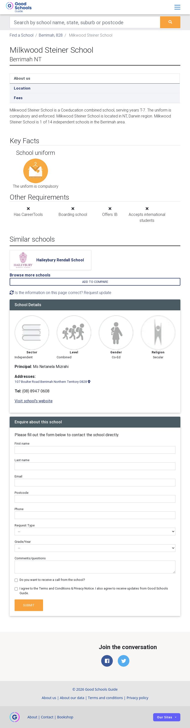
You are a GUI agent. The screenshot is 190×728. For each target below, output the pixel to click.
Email (18, 476)
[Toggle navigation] (177, 7)
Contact (47, 717)
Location (22, 88)
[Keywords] (85, 22)
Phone (19, 509)
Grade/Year (23, 542)
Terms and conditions (105, 697)
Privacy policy (137, 697)
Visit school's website (33, 400)
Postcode (21, 493)
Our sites (164, 717)
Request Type (25, 525)
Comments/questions (30, 558)
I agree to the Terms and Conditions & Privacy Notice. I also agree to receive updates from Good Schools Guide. (94, 590)
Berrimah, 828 (51, 35)
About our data (72, 697)
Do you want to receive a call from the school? (52, 580)
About (32, 717)
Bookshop (65, 717)
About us (22, 78)
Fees (18, 97)
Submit (29, 605)
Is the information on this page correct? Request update (60, 292)
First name (22, 443)
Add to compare (95, 282)
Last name (22, 460)
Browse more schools (30, 275)
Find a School (21, 35)
